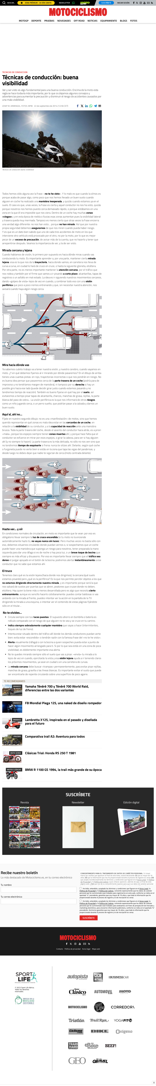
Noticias (92, 20)
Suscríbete (106, 2)
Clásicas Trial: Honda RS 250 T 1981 (50, 753)
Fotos (133, 20)
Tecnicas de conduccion (14, 72)
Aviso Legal (141, 879)
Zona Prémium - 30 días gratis (36, 2)
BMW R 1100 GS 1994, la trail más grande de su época (63, 769)
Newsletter (64, 3)
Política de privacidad (72, 948)
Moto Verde (15, 753)
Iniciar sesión (123, 2)
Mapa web (96, 948)
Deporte (36, 20)
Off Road (79, 20)
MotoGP (23, 20)
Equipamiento (108, 20)
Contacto (59, 948)
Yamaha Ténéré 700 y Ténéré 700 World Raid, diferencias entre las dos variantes (57, 688)
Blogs (123, 20)
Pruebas (49, 20)
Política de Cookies (101, 881)
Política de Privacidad (88, 890)
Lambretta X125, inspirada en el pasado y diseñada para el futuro (61, 721)
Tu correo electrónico (11, 896)
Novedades (64, 20)
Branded (17, 686)
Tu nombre (6, 885)
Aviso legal (86, 948)
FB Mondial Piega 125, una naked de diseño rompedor (63, 703)
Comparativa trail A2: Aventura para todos (55, 736)
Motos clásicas (14, 769)
